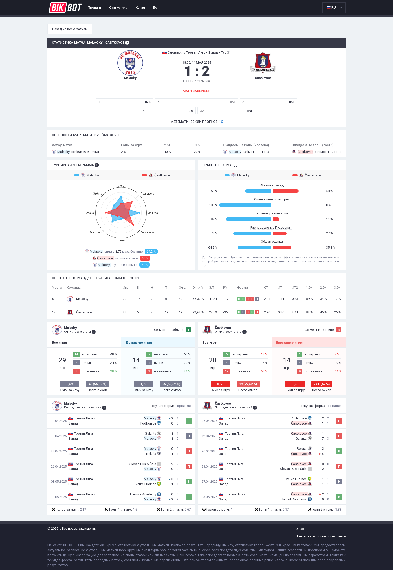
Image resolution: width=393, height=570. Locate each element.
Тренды (94, 7)
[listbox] (334, 7)
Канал (140, 7)
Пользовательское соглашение (321, 536)
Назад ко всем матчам (70, 29)
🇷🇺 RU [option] (331, 7)
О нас (300, 529)
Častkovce (156, 175)
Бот (156, 7)
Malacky (86, 175)
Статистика (118, 7)
